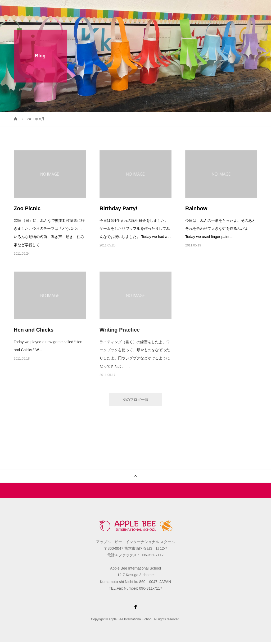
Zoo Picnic (27, 208)
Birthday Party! (118, 208)
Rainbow (196, 208)
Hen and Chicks (33, 330)
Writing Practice (120, 330)
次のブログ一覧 (135, 399)
